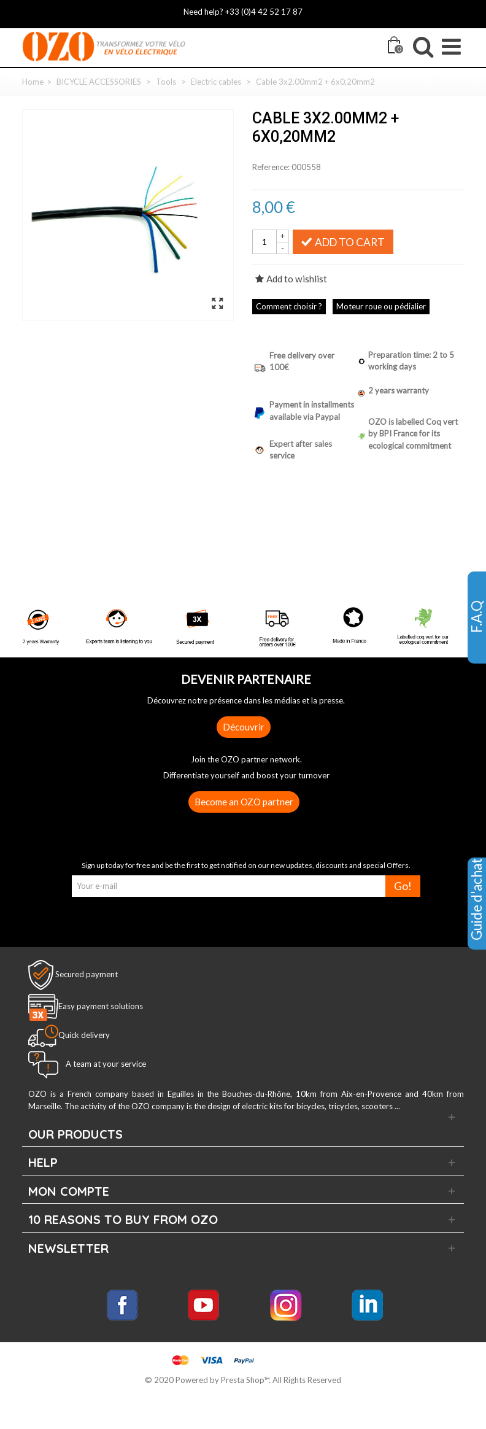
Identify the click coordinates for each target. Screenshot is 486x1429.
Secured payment (86, 974)
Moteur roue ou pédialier (381, 306)
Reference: (271, 167)
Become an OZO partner (244, 801)
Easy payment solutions (100, 1007)
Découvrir (243, 726)
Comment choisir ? (289, 306)
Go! (403, 886)
